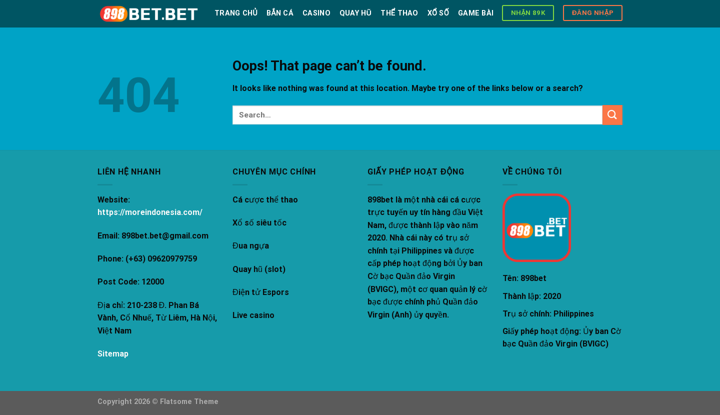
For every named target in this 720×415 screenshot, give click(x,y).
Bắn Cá (280, 13)
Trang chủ (236, 13)
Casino (316, 13)
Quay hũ (356, 13)
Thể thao (399, 13)
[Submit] (612, 114)
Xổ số (438, 13)
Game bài (476, 13)
